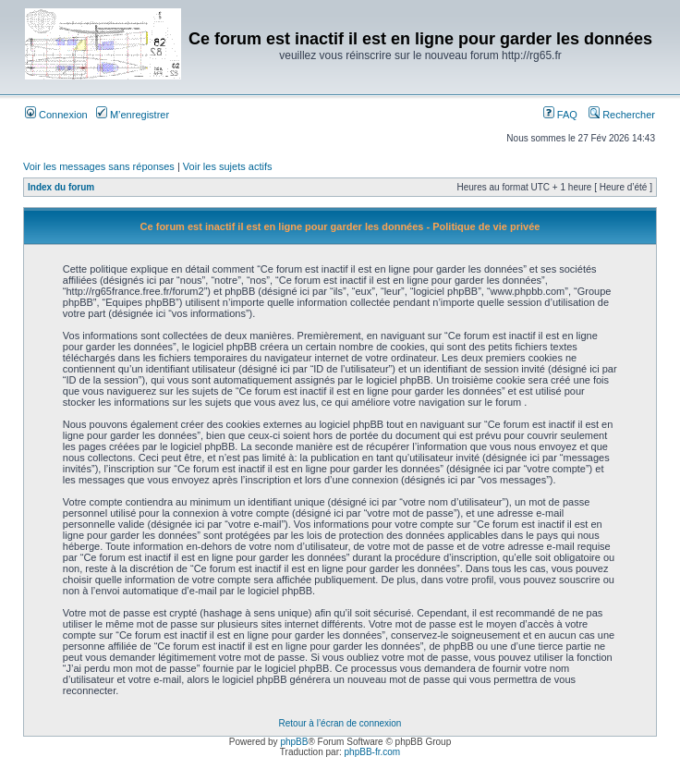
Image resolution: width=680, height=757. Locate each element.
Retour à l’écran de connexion (340, 723)
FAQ (560, 114)
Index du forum (61, 187)
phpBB (294, 742)
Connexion (56, 114)
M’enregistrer (132, 114)
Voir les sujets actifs (228, 166)
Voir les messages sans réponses (99, 166)
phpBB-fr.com (373, 752)
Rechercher (622, 114)
